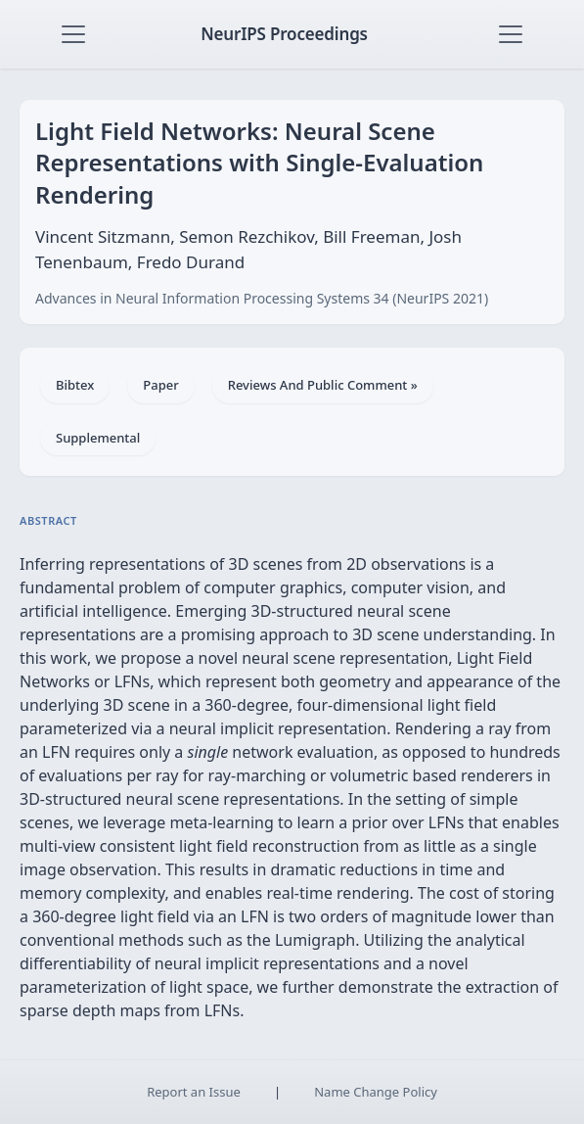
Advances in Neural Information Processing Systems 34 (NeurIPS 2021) (261, 298)
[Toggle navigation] (73, 34)
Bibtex (75, 385)
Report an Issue (194, 1092)
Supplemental (98, 437)
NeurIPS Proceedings (284, 34)
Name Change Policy (375, 1092)
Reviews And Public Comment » (323, 385)
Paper (160, 385)
